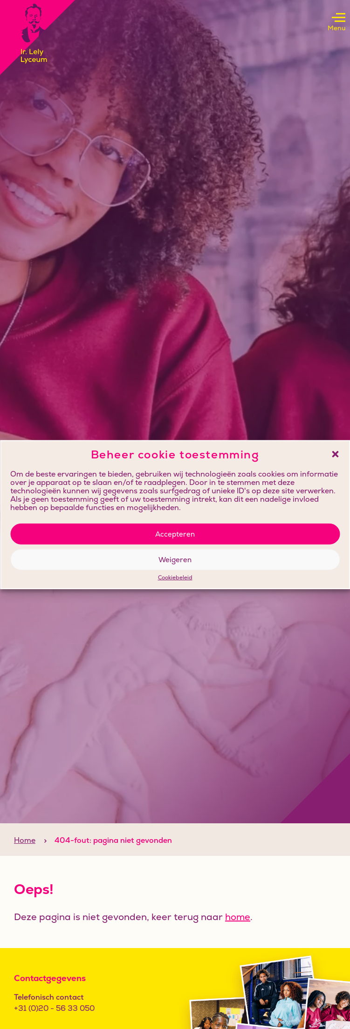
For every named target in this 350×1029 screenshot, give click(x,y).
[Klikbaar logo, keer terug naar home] (37, 37)
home (237, 917)
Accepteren (175, 533)
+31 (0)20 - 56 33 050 (54, 1008)
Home (24, 840)
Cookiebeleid (175, 578)
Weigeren (175, 559)
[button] (335, 454)
